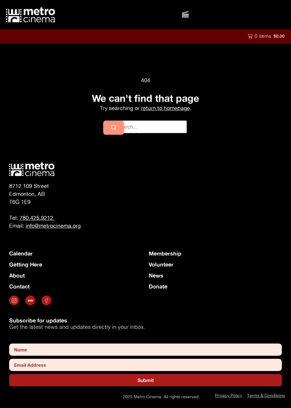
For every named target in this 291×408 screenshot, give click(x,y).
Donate (158, 286)
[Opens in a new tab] (14, 300)
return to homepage (165, 108)
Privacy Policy (228, 395)
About (17, 275)
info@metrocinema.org (53, 225)
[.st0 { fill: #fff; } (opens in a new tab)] (31, 300)
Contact (19, 286)
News (156, 275)
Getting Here (25, 264)
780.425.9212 (37, 218)
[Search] (113, 128)
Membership (165, 253)
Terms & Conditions (266, 395)
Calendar (21, 253)
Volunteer (161, 264)
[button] (185, 14)
